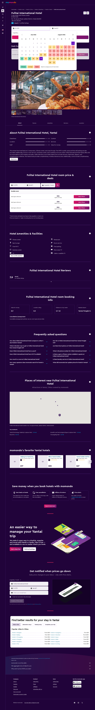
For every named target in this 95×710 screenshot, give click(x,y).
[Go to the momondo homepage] (11, 2)
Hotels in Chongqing (17, 637)
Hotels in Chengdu (16, 639)
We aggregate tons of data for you (51, 666)
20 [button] (26, 54)
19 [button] (22, 54)
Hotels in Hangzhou (17, 641)
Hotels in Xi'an (15, 643)
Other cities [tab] (16, 624)
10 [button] (41, 47)
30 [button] (37, 58)
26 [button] (22, 58)
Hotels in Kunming (55, 643)
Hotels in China (29, 9)
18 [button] (45, 51)
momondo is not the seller (51, 663)
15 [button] (33, 51)
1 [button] (33, 43)
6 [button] (25, 47)
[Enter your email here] (30, 593)
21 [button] (29, 54)
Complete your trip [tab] (50, 624)
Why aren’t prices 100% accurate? (51, 669)
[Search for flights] (3, 7)
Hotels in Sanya (54, 637)
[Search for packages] (3, 17)
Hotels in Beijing (16, 634)
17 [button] (41, 51)
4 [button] (57, 47)
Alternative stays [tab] (27, 624)
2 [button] (37, 43)
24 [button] (41, 54)
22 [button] (33, 54)
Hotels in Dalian (54, 639)
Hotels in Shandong (39, 9)
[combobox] (30, 584)
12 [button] (22, 51)
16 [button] (37, 51)
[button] (2, 2)
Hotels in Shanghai (16, 632)
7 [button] (29, 47)
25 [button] (45, 54)
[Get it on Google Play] (77, 682)
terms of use (30, 604)
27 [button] (25, 58)
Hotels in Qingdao (55, 641)
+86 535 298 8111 (16, 20)
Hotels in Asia (21, 9)
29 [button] (33, 58)
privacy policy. (38, 604)
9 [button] (37, 47)
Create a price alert (76, 497)
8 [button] (33, 47)
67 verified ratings (23, 23)
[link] (50, 506)
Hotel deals (13, 9)
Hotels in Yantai (48, 9)
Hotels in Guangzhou (56, 632)
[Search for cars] (3, 14)
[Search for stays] (3, 10)
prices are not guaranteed (44, 658)
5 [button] (61, 47)
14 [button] (29, 51)
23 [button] (37, 54)
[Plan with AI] (3, 20)
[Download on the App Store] (77, 686)
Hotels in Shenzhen (55, 634)
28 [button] (29, 58)
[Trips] (3, 25)
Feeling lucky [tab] (38, 624)
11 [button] (44, 47)
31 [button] (41, 58)
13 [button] (25, 51)
